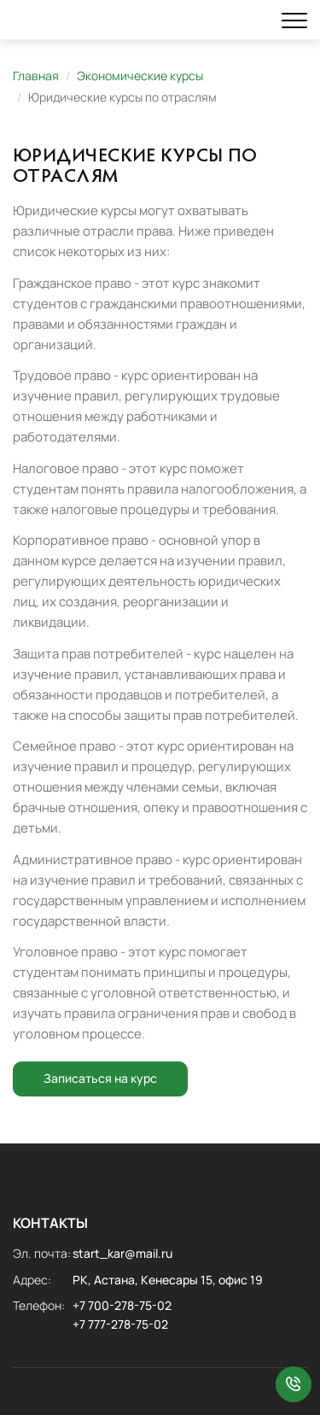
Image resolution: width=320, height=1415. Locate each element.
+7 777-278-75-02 (120, 1324)
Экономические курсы (140, 75)
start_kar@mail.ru (122, 1253)
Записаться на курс (100, 1078)
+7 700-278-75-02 (122, 1305)
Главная (36, 75)
